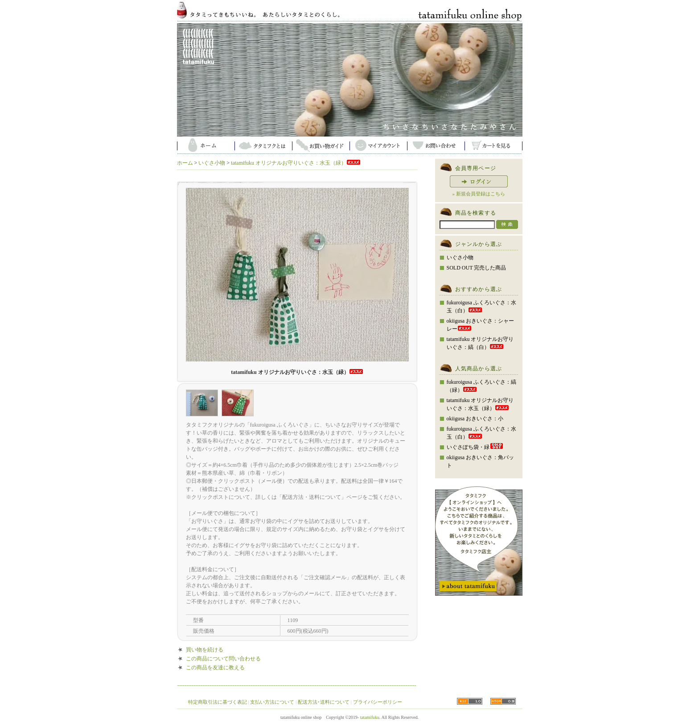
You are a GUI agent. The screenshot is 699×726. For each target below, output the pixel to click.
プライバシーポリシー (377, 702)
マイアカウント (378, 145)
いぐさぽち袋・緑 (475, 447)
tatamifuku (369, 717)
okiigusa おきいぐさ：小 (475, 418)
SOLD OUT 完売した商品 (476, 268)
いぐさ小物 (211, 163)
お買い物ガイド (321, 145)
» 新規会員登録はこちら (478, 193)
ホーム (205, 145)
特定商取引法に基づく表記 (217, 702)
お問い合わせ (436, 145)
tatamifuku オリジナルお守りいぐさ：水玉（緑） (296, 163)
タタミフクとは (263, 145)
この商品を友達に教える (215, 667)
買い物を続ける (204, 650)
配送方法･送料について (324, 702)
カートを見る (493, 145)
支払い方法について (272, 702)
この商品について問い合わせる (223, 658)
